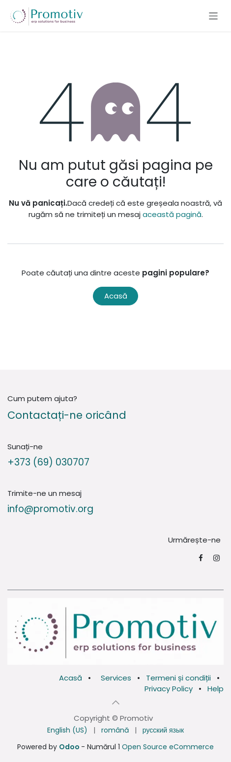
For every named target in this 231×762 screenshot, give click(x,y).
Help (215, 688)
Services (116, 678)
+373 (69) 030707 (48, 462)
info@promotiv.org (50, 509)
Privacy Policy (168, 688)
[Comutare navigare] (213, 15)
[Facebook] (200, 558)
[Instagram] (216, 558)
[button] (115, 702)
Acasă (115, 296)
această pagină (172, 214)
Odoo (70, 747)
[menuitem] (67, 730)
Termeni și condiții (178, 678)
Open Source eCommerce (168, 747)
